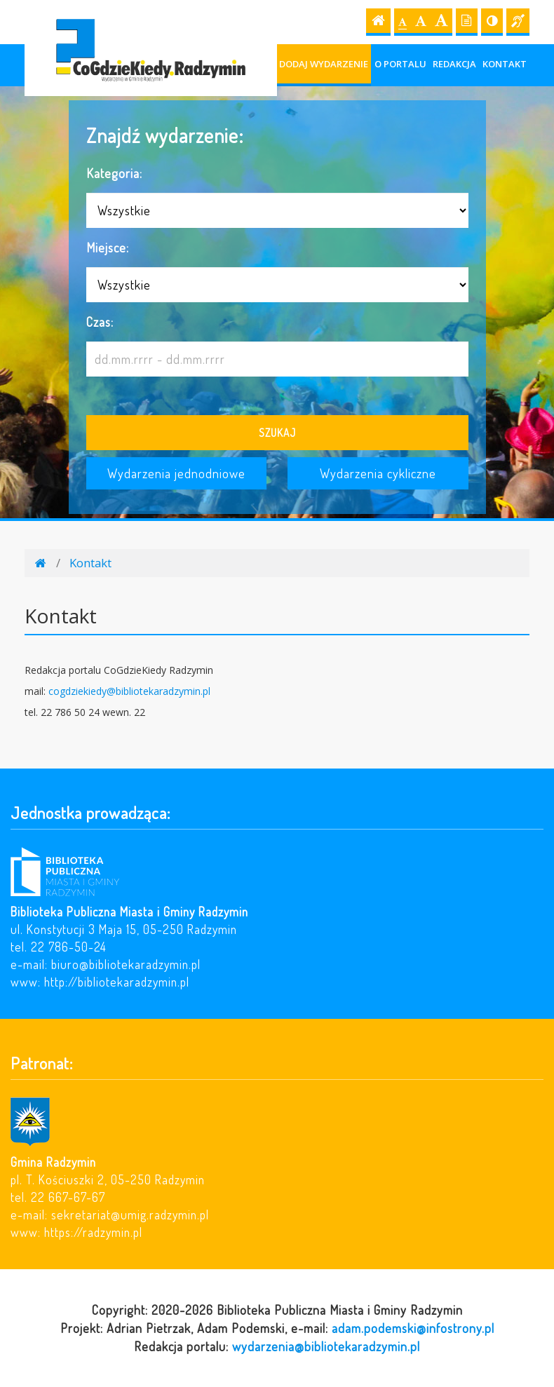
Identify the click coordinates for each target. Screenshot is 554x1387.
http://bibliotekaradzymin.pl (116, 981)
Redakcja (454, 63)
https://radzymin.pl (93, 1232)
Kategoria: (114, 173)
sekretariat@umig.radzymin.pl (130, 1214)
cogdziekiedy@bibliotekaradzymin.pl (129, 691)
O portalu (400, 63)
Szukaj (277, 433)
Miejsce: (107, 247)
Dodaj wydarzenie (323, 63)
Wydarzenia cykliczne (378, 473)
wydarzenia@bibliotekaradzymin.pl (326, 1346)
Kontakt (504, 63)
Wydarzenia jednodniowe (176, 473)
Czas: (100, 321)
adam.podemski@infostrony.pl (413, 1328)
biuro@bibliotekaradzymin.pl (126, 964)
